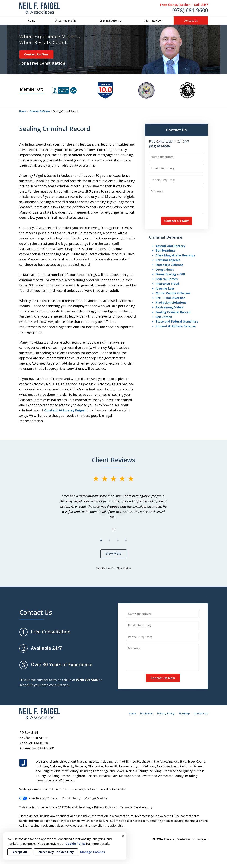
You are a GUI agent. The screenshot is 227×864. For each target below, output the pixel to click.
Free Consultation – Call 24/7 (184, 4)
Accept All (19, 852)
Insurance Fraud (167, 284)
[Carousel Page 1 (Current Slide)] (101, 540)
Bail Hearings (165, 250)
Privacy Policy (165, 713)
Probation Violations (171, 302)
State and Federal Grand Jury (177, 321)
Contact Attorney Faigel (64, 410)
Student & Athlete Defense (176, 326)
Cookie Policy (71, 798)
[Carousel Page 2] (109, 540)
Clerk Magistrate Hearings (175, 255)
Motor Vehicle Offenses (173, 293)
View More (113, 554)
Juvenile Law (165, 288)
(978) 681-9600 (190, 10)
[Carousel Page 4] (126, 540)
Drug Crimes (165, 269)
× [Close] (123, 836)
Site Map (184, 713)
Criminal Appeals (168, 260)
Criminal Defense (110, 20)
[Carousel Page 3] (118, 540)
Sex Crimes (164, 317)
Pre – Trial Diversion (170, 298)
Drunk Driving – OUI (170, 274)
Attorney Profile (65, 20)
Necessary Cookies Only (56, 852)
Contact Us (191, 20)
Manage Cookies (96, 798)
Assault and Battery (170, 246)
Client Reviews (153, 20)
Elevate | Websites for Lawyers (180, 839)
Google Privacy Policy (98, 807)
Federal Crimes (167, 279)
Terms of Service (132, 807)
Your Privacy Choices (38, 798)
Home (31, 20)
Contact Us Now (36, 54)
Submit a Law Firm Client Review (113, 568)
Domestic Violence (169, 265)
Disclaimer (146, 713)
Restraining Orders (170, 307)
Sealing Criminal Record (173, 312)
